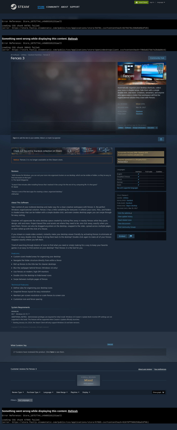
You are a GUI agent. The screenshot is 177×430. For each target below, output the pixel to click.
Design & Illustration (139, 131)
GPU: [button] (132, 405)
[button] (140, 164)
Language (47, 397)
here (52, 355)
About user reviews (145, 372)
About (64, 7)
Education (151, 131)
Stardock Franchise (35, 58)
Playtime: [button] (70, 405)
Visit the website (125, 216)
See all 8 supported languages (127, 191)
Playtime (74, 397)
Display (85, 397)
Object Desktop (131, 209)
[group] (88, 405)
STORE (41, 7)
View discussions (124, 227)
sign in (152, 2)
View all (110, 347)
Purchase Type (32, 397)
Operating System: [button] (110, 405)
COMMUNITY (52, 7)
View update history (125, 220)
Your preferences (160, 372)
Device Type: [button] (143, 405)
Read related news (125, 223)
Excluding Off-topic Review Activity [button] (50, 405)
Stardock (139, 115)
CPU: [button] (124, 405)
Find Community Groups (127, 230)
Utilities (23, 58)
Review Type (17, 397)
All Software (15, 58)
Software (128, 131)
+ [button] (156, 131)
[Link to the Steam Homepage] (22, 9)
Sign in (15, 141)
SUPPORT (75, 7)
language (160, 2)
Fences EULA (123, 165)
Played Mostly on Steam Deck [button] (88, 405)
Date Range (61, 397)
